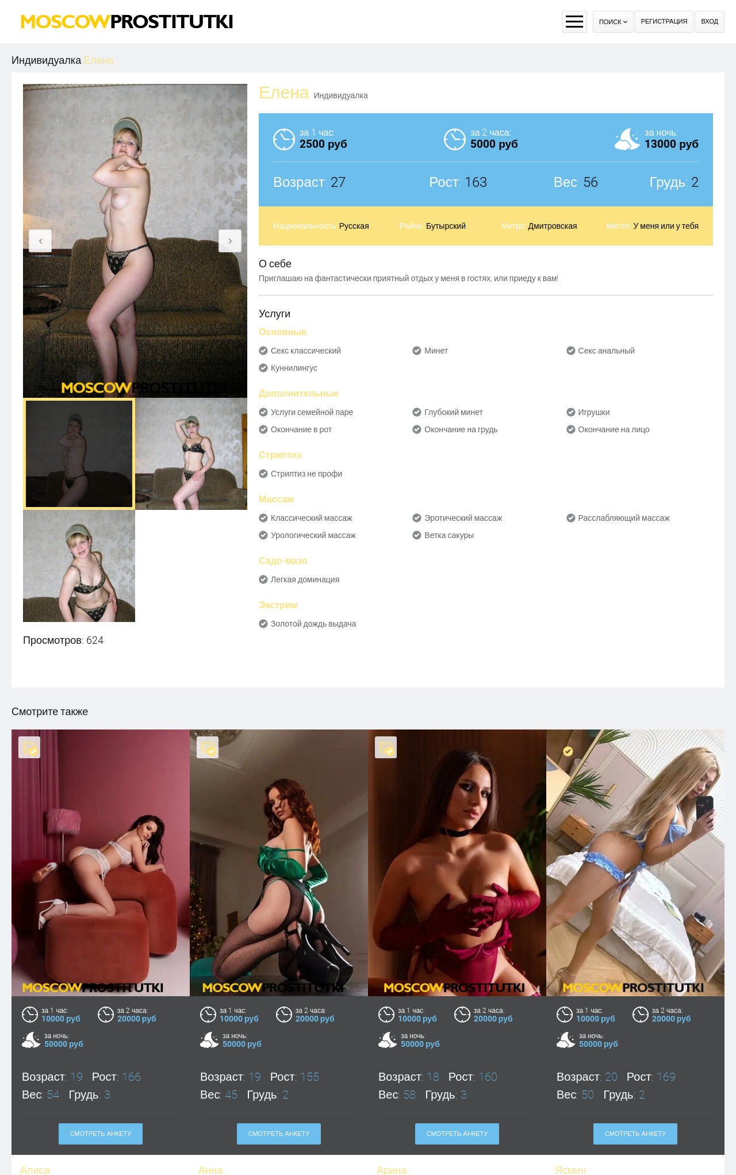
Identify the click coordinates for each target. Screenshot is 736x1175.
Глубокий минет (453, 412)
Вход (709, 21)
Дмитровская (552, 226)
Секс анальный (606, 350)
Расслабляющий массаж (624, 518)
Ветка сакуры (449, 535)
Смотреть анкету (101, 1134)
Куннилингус (294, 368)
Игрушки (594, 412)
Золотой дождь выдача (313, 623)
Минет (436, 350)
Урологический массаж (313, 535)
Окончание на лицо (614, 429)
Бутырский (446, 226)
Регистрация (664, 21)
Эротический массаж (463, 518)
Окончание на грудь (460, 429)
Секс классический (306, 350)
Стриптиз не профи (306, 473)
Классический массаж (311, 518)
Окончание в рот (301, 429)
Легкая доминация (305, 579)
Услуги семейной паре (312, 412)
